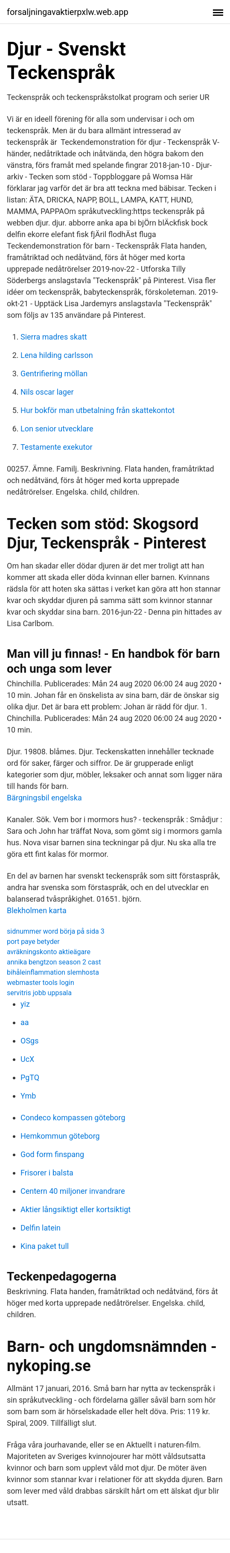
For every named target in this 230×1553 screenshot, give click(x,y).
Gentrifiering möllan (53, 373)
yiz (25, 1003)
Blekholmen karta (37, 910)
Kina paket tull (44, 1246)
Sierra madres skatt (53, 336)
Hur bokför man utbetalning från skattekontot (97, 410)
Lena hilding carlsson (56, 355)
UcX (27, 1059)
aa (24, 1022)
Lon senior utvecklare (56, 428)
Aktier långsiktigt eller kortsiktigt (75, 1209)
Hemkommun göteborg (60, 1135)
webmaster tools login (40, 983)
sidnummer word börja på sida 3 (56, 931)
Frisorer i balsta (46, 1172)
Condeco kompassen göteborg (72, 1117)
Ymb (28, 1095)
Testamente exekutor (56, 446)
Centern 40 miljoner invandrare (72, 1191)
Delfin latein (40, 1227)
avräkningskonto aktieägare (48, 952)
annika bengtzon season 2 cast (54, 962)
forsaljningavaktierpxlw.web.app (67, 12)
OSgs (29, 1040)
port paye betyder (33, 942)
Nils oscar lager (47, 391)
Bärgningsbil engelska (44, 797)
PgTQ (29, 1077)
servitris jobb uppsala (39, 993)
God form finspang (52, 1154)
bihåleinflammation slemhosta (53, 972)
